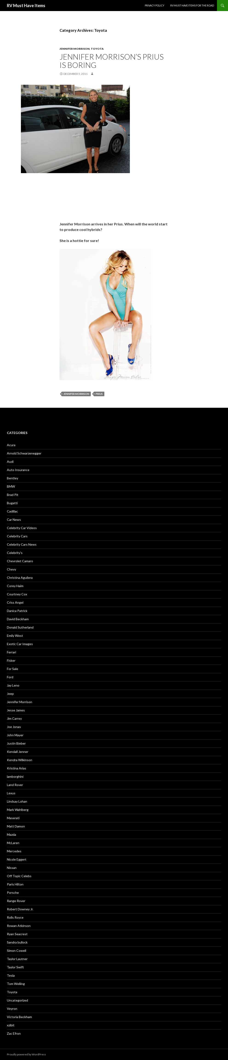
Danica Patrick (17, 611)
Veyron (12, 1008)
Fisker (11, 660)
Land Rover (15, 785)
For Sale (12, 669)
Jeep (10, 694)
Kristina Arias (16, 768)
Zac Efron (14, 1033)
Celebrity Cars (17, 536)
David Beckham (18, 619)
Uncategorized (17, 1000)
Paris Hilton (15, 884)
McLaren (13, 843)
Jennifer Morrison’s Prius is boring (112, 61)
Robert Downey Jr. (20, 909)
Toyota (97, 48)
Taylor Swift (15, 967)
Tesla (11, 975)
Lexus (11, 793)
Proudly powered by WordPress (26, 1054)
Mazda (11, 834)
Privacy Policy (154, 5)
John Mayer (15, 735)
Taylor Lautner (17, 959)
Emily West (15, 636)
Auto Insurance (18, 470)
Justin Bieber (16, 743)
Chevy (11, 569)
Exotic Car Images (20, 644)
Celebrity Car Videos (22, 528)
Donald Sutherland (20, 627)
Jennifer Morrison (75, 48)
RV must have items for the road (192, 5)
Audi (10, 461)
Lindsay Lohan (17, 801)
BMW (11, 486)
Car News (14, 519)
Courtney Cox (17, 594)
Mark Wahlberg (17, 810)
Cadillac (12, 511)
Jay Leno (13, 685)
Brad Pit (12, 495)
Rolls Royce (15, 917)
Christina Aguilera (20, 578)
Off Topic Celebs (19, 876)
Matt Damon (16, 826)
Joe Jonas (14, 727)
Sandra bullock (17, 942)
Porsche (13, 892)
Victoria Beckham (19, 1017)
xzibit (10, 1025)
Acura (11, 445)
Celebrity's (15, 553)
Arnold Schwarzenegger (24, 453)
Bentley (12, 478)
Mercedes (14, 851)
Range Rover (16, 901)
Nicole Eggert (16, 859)
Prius (99, 393)
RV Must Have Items (26, 5)
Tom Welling (16, 984)
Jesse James (16, 710)
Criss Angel (15, 602)
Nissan (12, 868)
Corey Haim (15, 586)
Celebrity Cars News (22, 544)
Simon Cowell (16, 950)
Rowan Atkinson (19, 926)
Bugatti (12, 503)
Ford (10, 677)
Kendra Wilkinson (19, 760)
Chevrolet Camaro (20, 561)
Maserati (13, 818)
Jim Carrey (14, 718)
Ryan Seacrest (17, 934)
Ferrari (11, 652)
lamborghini (15, 776)
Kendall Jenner (17, 752)
